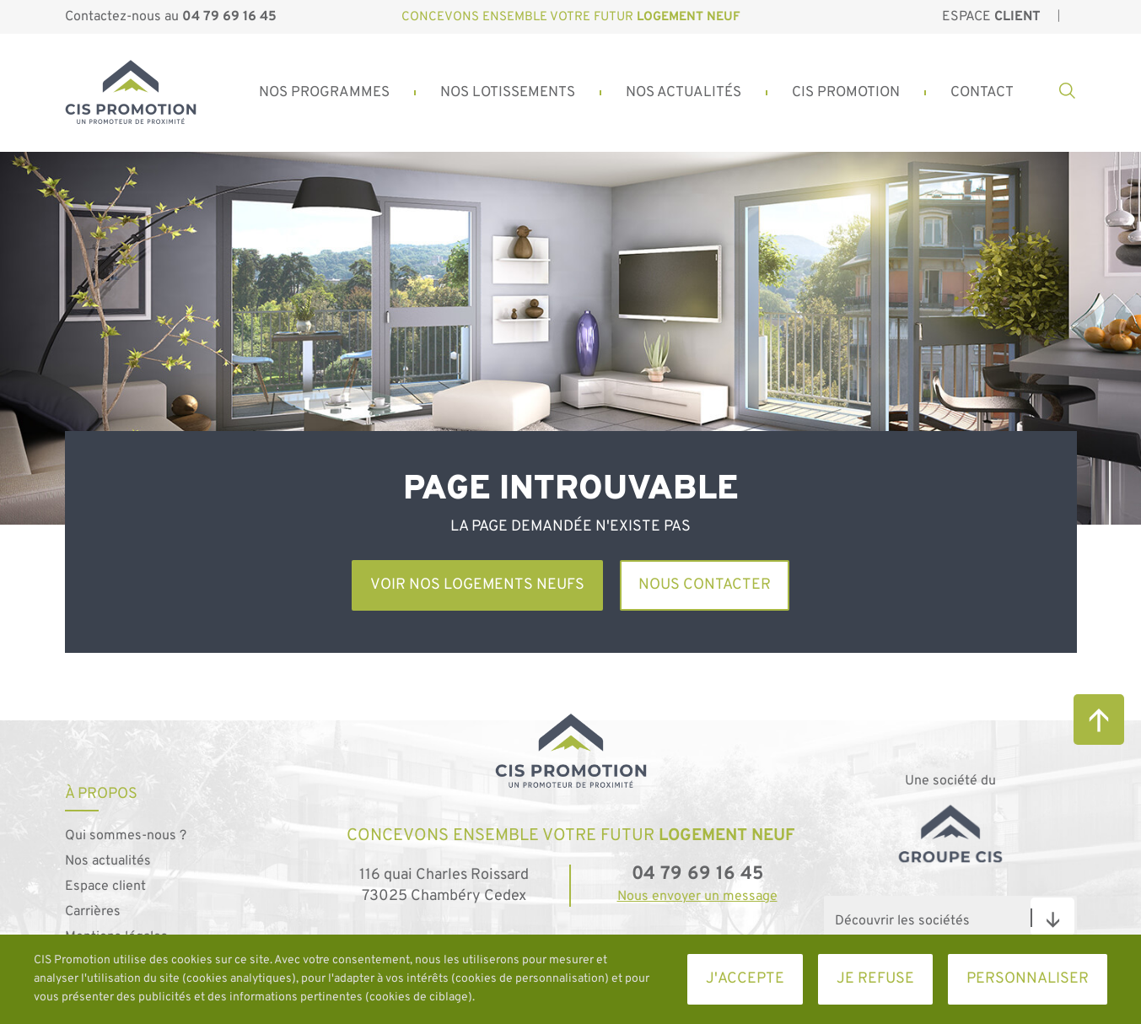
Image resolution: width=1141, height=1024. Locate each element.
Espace (991, 16)
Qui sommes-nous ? (125, 835)
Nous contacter (704, 585)
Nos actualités (108, 861)
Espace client (105, 886)
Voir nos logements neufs (477, 585)
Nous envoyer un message (697, 896)
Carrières (93, 911)
